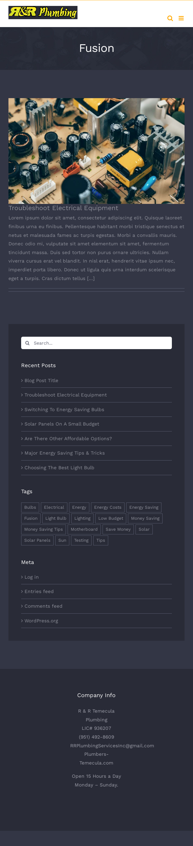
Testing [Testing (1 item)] (81, 540)
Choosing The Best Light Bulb (59, 467)
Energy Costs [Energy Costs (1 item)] (107, 507)
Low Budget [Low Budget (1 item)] (110, 518)
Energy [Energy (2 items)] (79, 507)
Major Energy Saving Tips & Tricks (65, 453)
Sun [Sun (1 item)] (62, 540)
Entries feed (39, 591)
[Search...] (96, 343)
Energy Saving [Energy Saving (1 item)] (143, 507)
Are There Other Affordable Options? (68, 438)
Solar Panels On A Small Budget (62, 424)
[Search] (27, 343)
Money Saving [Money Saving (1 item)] (145, 518)
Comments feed (44, 606)
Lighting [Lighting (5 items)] (82, 518)
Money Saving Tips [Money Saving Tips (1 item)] (43, 529)
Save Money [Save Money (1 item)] (118, 529)
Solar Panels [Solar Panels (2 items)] (37, 540)
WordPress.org (41, 621)
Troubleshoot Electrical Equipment (63, 208)
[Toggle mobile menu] (182, 18)
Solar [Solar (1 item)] (144, 529)
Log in (32, 577)
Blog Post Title (41, 380)
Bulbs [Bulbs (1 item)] (30, 507)
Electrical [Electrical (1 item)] (54, 507)
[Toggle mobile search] (170, 18)
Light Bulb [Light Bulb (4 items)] (55, 518)
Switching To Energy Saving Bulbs (64, 409)
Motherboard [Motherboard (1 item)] (84, 529)
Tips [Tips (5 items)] (100, 540)
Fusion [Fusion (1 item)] (30, 518)
